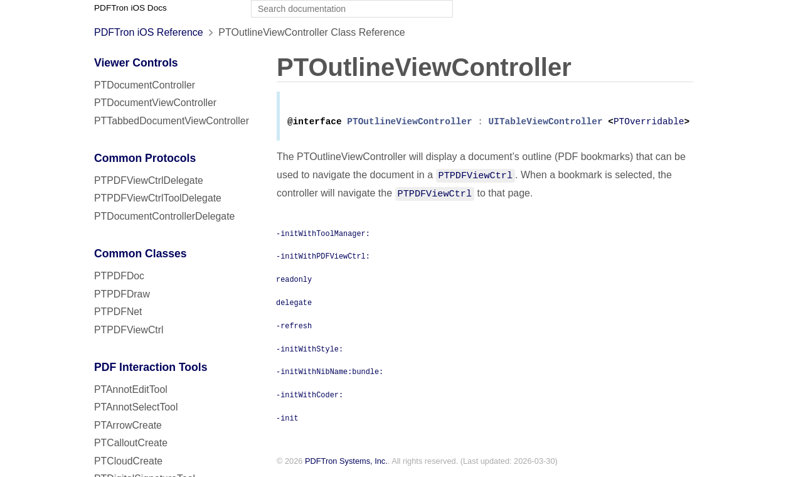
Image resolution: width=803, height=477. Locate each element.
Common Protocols (145, 158)
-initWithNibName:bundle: (329, 373)
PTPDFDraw (122, 294)
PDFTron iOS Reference (148, 32)
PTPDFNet (118, 311)
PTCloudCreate (128, 461)
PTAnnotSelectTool (136, 407)
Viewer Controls (136, 62)
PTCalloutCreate (131, 442)
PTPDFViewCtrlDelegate (148, 180)
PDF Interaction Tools (151, 367)
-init (287, 420)
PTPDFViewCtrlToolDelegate (157, 198)
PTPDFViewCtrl (129, 329)
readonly (294, 281)
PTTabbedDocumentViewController (171, 120)
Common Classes (140, 253)
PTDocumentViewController (155, 102)
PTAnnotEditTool (131, 389)
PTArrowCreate (128, 425)
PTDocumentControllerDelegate (164, 216)
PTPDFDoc (119, 276)
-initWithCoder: (309, 397)
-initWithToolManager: (323, 235)
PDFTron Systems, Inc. (346, 463)
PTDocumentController (144, 85)
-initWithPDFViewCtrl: (323, 258)
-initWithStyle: (309, 351)
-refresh (294, 328)
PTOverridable (649, 124)
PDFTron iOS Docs (130, 8)
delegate (294, 304)
